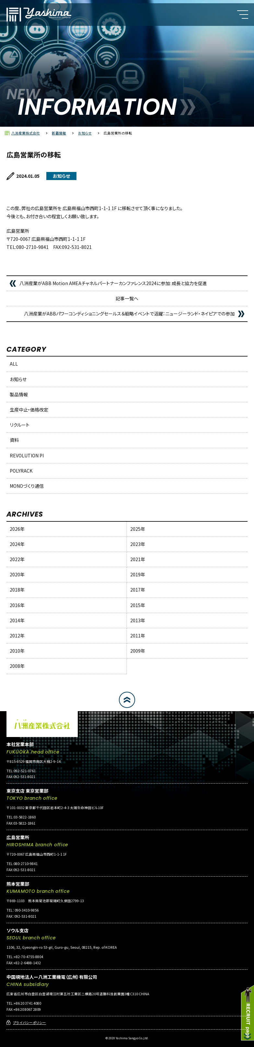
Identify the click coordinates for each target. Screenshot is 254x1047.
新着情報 (59, 133)
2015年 (137, 605)
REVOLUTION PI (27, 455)
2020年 (17, 574)
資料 (14, 440)
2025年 (137, 529)
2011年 (137, 635)
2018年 (17, 589)
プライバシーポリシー (29, 1022)
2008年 (17, 666)
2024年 (17, 544)
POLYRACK (21, 470)
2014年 (17, 620)
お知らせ (85, 133)
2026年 (17, 529)
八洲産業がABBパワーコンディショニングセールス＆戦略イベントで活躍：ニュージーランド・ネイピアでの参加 (129, 313)
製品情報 (19, 394)
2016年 (17, 605)
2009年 (137, 650)
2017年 (137, 589)
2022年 (17, 559)
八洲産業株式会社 (25, 133)
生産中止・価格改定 (29, 409)
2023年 (137, 544)
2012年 (17, 635)
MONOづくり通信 (27, 486)
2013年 (137, 620)
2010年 (17, 650)
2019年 (137, 574)
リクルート (19, 425)
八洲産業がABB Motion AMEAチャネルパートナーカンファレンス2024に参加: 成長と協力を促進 (113, 283)
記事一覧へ (127, 298)
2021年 (137, 559)
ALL (14, 363)
